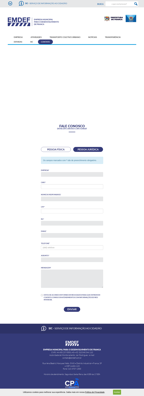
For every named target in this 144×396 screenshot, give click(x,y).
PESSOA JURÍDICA (88, 149)
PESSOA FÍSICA (56, 149)
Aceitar (117, 392)
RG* (42, 219)
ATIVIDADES (36, 37)
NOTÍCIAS (92, 37)
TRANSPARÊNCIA (113, 37)
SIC (31, 42)
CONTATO (45, 42)
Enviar (72, 309)
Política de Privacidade (94, 392)
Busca (100, 4)
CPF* (43, 207)
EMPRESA (18, 37)
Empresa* (45, 170)
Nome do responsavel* (51, 194)
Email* (43, 231)
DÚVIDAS (18, 42)
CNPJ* (43, 182)
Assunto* (45, 255)
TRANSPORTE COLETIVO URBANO (65, 37)
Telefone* (45, 243)
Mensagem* (46, 268)
